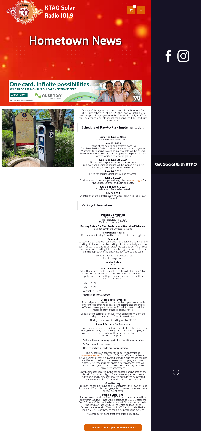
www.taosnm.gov (90, 355)
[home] (39, 12)
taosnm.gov (135, 180)
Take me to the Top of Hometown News (113, 427)
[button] (131, 10)
